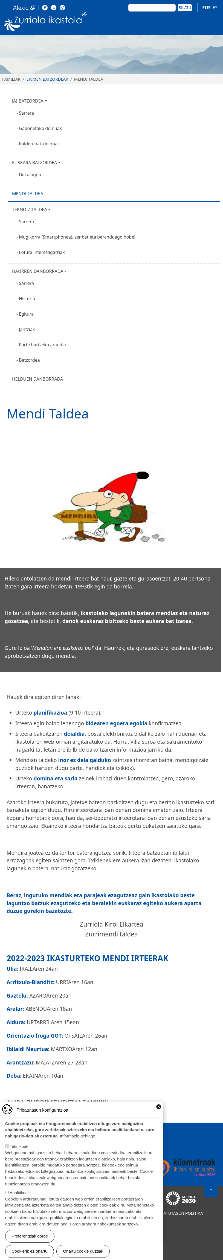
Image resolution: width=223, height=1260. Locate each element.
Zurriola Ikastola (45, 22)
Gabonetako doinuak (40, 128)
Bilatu (185, 7)
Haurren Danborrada (37, 271)
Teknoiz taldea (29, 209)
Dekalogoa (30, 175)
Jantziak (27, 329)
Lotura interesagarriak (42, 252)
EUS (206, 8)
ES (215, 8)
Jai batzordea (28, 101)
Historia (27, 299)
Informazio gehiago (77, 1142)
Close (158, 1112)
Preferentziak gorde (30, 1241)
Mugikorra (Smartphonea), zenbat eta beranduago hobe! (77, 237)
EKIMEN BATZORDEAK (47, 79)
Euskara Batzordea (34, 163)
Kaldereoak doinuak (39, 144)
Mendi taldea (27, 194)
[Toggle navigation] (212, 23)
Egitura (26, 314)
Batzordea (29, 360)
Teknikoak (19, 1152)
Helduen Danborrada (37, 379)
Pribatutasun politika (178, 1213)
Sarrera (26, 113)
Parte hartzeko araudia (42, 345)
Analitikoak (20, 1198)
